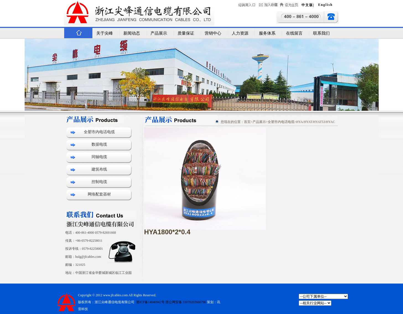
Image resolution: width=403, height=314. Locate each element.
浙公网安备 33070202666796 (185, 302)
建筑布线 (99, 169)
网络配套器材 (99, 194)
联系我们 (321, 33)
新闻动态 (131, 33)
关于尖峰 (104, 33)
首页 (247, 122)
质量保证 (186, 33)
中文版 (307, 5)
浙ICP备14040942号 (150, 302)
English (325, 5)
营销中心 (213, 33)
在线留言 (294, 33)
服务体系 (267, 33)
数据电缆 (99, 144)
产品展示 (158, 33)
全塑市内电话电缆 (99, 132)
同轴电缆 (99, 157)
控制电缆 (99, 182)
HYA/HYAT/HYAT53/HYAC (315, 122)
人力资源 (240, 33)
